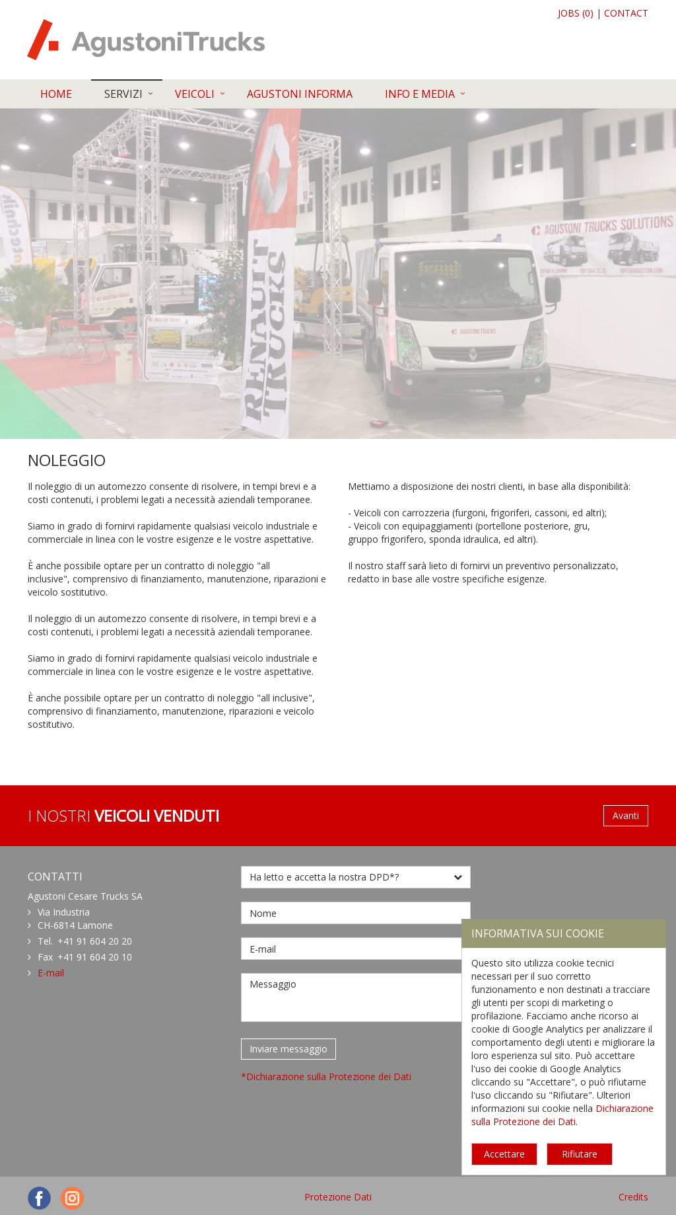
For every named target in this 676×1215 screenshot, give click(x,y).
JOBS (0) (575, 13)
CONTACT (626, 13)
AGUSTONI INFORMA (300, 94)
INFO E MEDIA (420, 94)
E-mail (51, 972)
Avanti (626, 815)
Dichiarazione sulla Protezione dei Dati (562, 1115)
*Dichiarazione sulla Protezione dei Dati (326, 1076)
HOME (56, 94)
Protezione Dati (338, 1197)
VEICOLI (195, 94)
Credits (633, 1197)
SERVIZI (123, 94)
